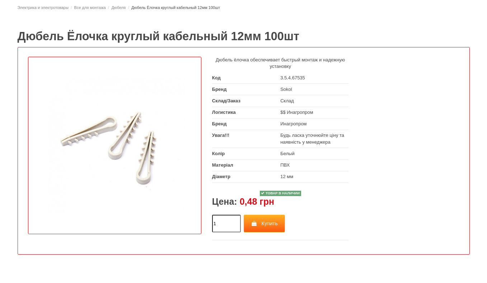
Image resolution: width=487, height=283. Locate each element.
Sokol (286, 89)
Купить (264, 223)
